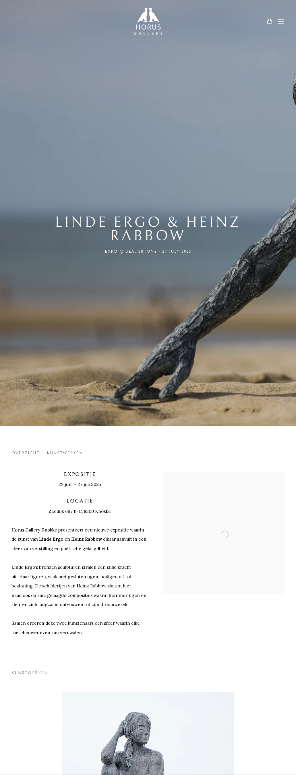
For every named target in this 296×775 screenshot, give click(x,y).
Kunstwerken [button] (65, 453)
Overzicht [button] (25, 453)
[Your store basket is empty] (269, 21)
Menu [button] (280, 21)
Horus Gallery (148, 22)
